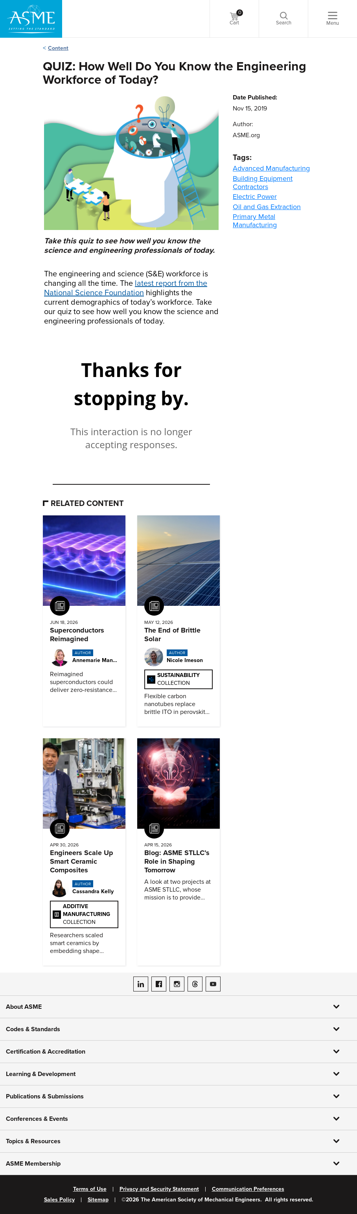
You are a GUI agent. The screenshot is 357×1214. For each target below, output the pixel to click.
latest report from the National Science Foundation (125, 288)
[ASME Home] (31, 19)
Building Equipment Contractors (263, 182)
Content (58, 48)
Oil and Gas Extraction (267, 206)
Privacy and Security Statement (159, 1189)
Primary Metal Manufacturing (255, 220)
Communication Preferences (248, 1189)
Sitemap (98, 1199)
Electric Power (255, 196)
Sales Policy (59, 1199)
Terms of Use (90, 1189)
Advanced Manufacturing (271, 168)
